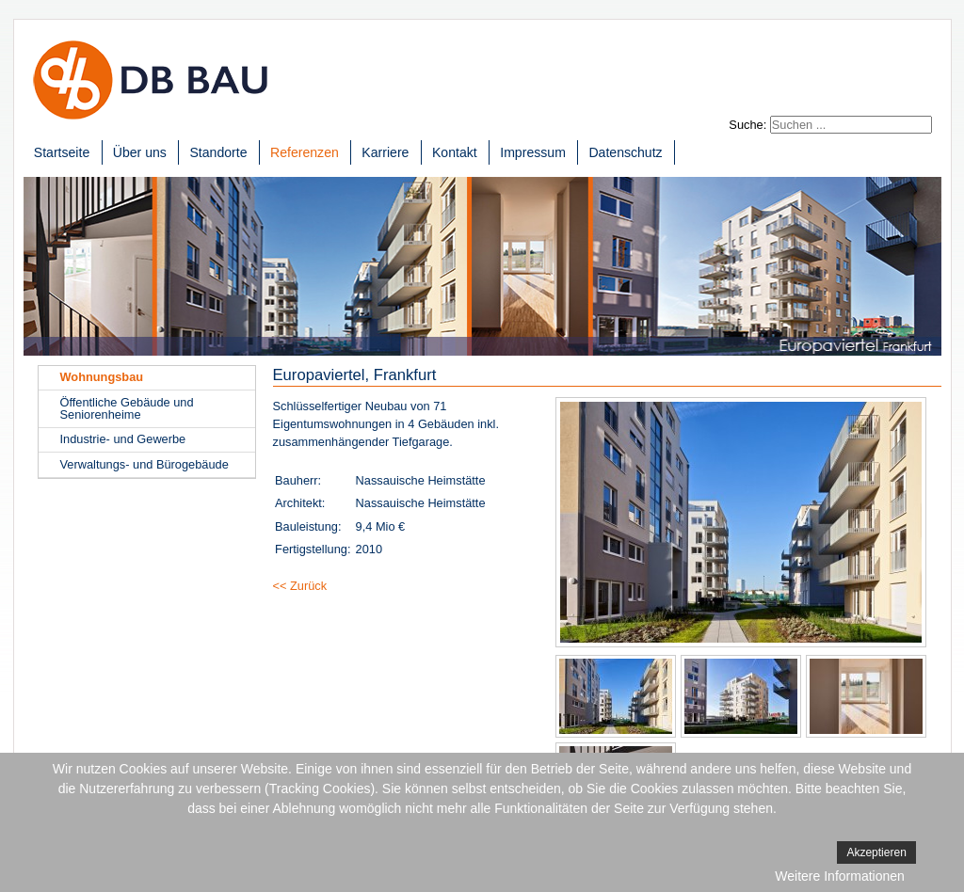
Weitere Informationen (839, 876)
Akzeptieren (876, 852)
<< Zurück (300, 586)
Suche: (747, 125)
